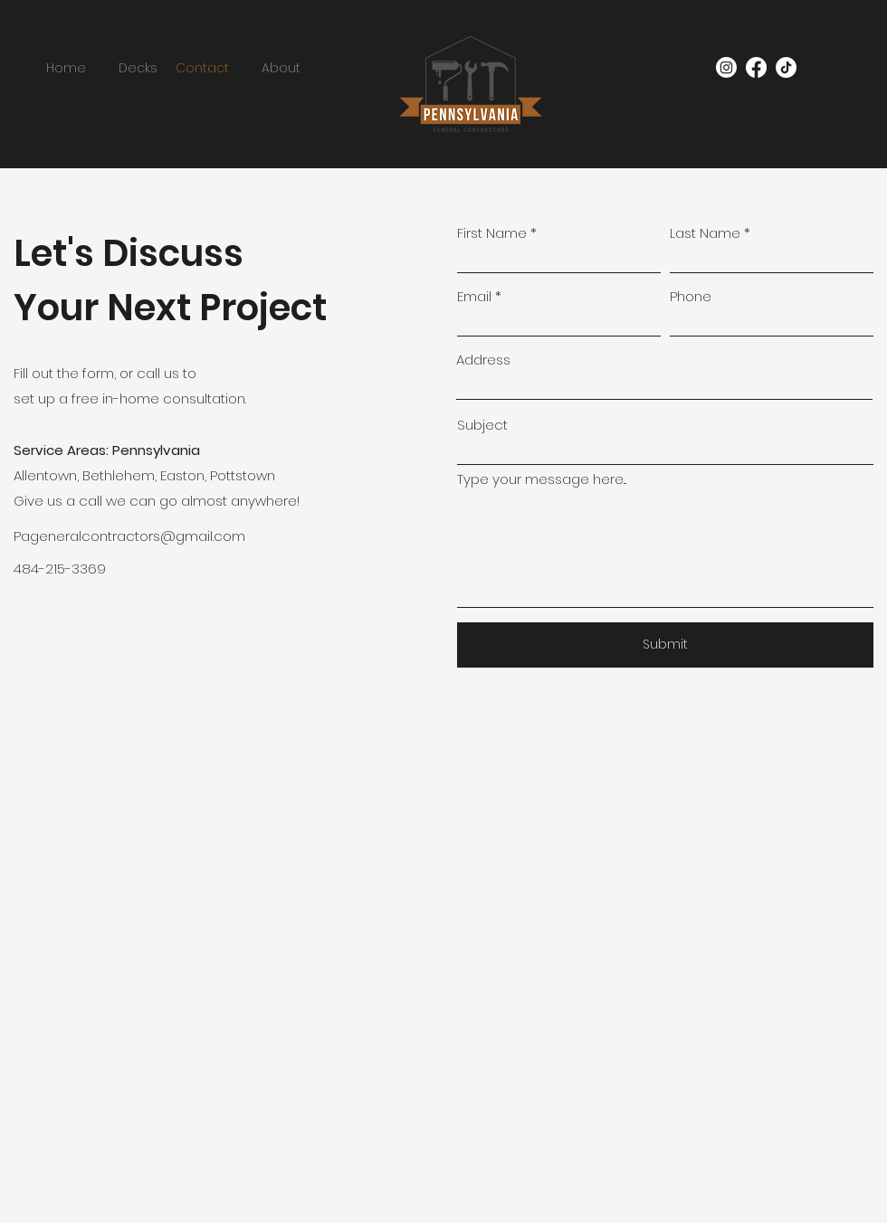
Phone (690, 296)
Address (483, 359)
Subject (482, 424)
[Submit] (665, 645)
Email (474, 296)
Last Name (705, 233)
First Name (492, 233)
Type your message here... (541, 479)
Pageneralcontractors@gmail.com (129, 535)
